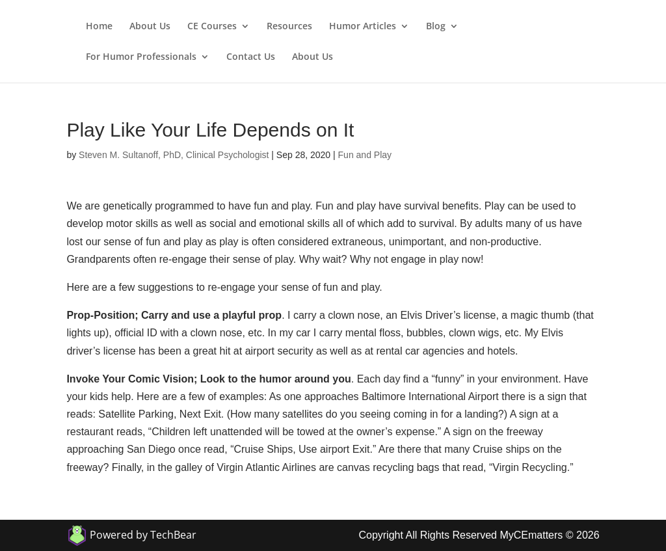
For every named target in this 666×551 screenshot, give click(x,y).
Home (99, 26)
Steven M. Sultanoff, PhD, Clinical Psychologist (174, 155)
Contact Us (250, 57)
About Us (149, 26)
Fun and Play (365, 155)
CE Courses (212, 26)
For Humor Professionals (141, 57)
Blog (436, 26)
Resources (289, 26)
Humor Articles (362, 26)
